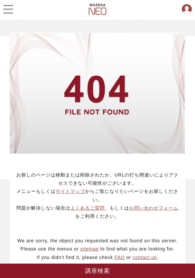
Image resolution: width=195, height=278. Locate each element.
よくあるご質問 (87, 208)
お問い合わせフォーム (153, 208)
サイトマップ (70, 191)
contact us (145, 257)
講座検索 (97, 271)
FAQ (120, 257)
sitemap (89, 248)
